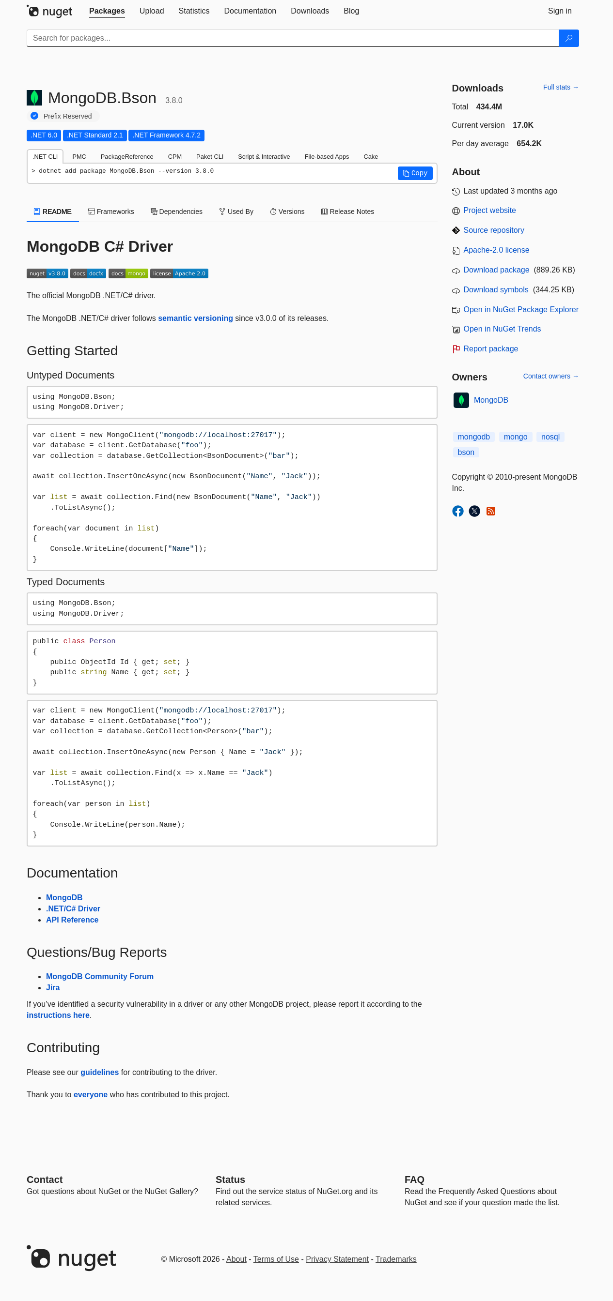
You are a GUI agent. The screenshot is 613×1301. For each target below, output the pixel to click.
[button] (415, 173)
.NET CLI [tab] (45, 156)
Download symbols (496, 290)
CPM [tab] (175, 156)
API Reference (72, 920)
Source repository (494, 230)
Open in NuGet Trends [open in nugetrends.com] (502, 329)
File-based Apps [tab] (327, 156)
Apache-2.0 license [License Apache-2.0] (497, 250)
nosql (550, 437)
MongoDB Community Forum (100, 976)
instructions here (58, 1015)
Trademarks (396, 1259)
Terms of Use (276, 1259)
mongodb (474, 437)
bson (466, 452)
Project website (490, 210)
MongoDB (64, 897)
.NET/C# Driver (73, 909)
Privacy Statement (337, 1259)
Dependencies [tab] (177, 211)
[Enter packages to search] (293, 38)
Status (230, 1179)
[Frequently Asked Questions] (414, 1179)
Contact (45, 1179)
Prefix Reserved (68, 116)
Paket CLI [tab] (209, 156)
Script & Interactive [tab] (264, 156)
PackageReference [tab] (127, 156)
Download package (497, 270)
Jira (53, 987)
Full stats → (561, 87)
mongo (516, 437)
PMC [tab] (79, 156)
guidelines (99, 1072)
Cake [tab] (370, 156)
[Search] (569, 38)
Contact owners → (551, 376)
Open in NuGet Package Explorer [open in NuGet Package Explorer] (521, 309)
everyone (91, 1094)
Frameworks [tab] (111, 211)
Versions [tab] (287, 211)
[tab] (107, 11)
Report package (491, 349)
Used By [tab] (236, 211)
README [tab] (53, 211)
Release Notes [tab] (348, 211)
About (236, 1259)
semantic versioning (195, 318)
